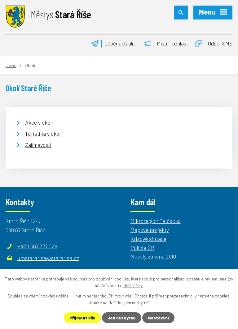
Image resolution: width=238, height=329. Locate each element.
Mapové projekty (149, 229)
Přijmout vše (82, 317)
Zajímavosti (38, 144)
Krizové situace (148, 238)
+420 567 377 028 (37, 246)
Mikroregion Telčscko (155, 220)
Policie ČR (142, 247)
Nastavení (158, 317)
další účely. (133, 285)
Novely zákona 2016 (153, 256)
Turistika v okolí (43, 133)
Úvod (11, 65)
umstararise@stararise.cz (48, 257)
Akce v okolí (39, 122)
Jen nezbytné (122, 317)
